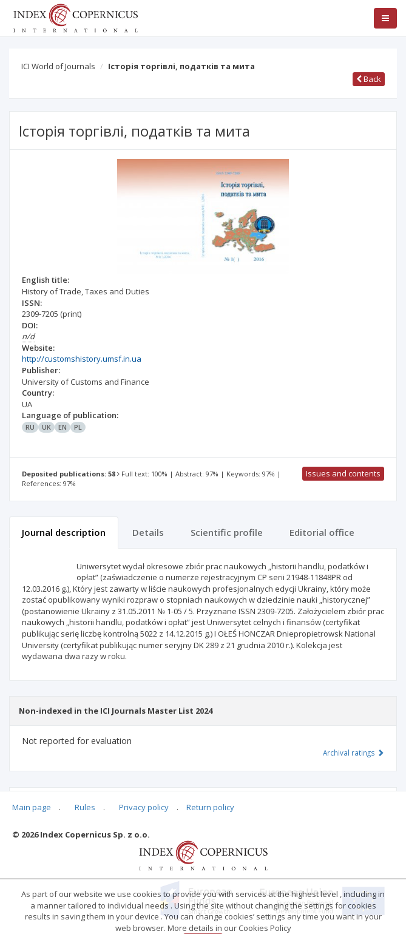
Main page (31, 807)
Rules (85, 807)
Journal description (64, 532)
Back (368, 78)
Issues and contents (343, 473)
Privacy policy (144, 807)
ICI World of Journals (58, 66)
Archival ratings (353, 752)
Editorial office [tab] (321, 532)
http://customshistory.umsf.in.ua (81, 358)
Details (148, 532)
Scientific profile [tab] (227, 532)
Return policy (210, 807)
